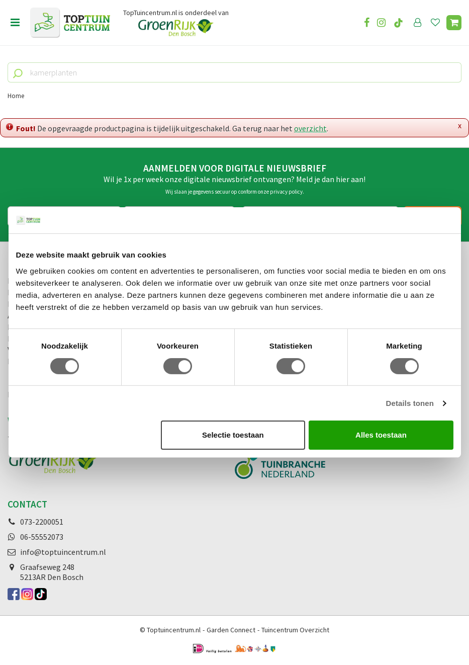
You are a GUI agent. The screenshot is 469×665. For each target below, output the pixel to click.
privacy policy (286, 191)
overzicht (310, 128)
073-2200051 (41, 522)
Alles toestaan (381, 435)
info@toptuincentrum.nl (63, 552)
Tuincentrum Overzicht (295, 629)
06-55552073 (41, 537)
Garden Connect (231, 629)
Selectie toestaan (233, 435)
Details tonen (410, 403)
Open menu (15, 22)
